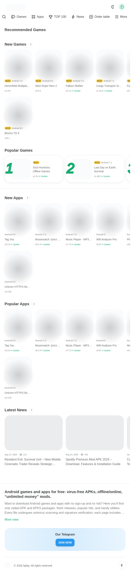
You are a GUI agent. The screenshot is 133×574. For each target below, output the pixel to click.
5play (26, 565)
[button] (122, 565)
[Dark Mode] (112, 7)
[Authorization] (122, 7)
